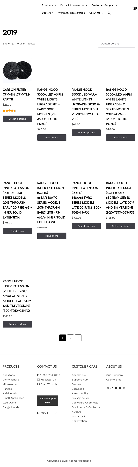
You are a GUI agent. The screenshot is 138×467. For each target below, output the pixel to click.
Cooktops (9, 375)
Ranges (7, 388)
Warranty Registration (71, 12)
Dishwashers (11, 379)
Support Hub (80, 379)
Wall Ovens (10, 402)
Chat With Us (49, 384)
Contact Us (79, 375)
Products (49, 5)
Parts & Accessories (74, 5)
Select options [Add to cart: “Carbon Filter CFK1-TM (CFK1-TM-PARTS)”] (17, 118)
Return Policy (80, 393)
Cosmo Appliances (80, 460)
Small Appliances (13, 398)
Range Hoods (11, 407)
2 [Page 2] (70, 337)
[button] (54, 5)
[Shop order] (116, 44)
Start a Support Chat (47, 400)
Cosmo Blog (113, 379)
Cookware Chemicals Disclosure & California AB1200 (86, 407)
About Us (96, 13)
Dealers (48, 13)
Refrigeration (11, 393)
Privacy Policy (80, 398)
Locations (78, 388)
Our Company (114, 375)
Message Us (48, 379)
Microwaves (10, 384)
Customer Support (105, 5)
